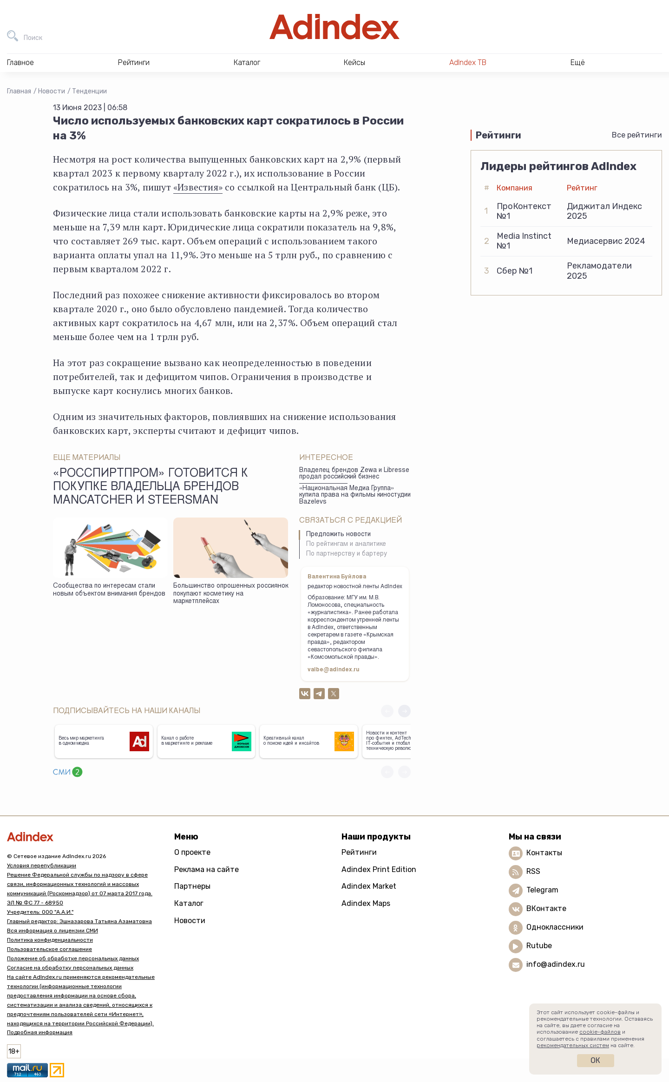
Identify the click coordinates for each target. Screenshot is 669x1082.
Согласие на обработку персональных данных (70, 967)
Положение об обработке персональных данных (73, 958)
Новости (51, 91)
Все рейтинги (637, 135)
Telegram (542, 889)
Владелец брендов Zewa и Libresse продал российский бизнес (354, 474)
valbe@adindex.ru (334, 670)
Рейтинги (359, 852)
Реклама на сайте (206, 869)
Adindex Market (368, 886)
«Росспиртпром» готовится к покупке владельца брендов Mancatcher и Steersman (150, 487)
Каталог (188, 903)
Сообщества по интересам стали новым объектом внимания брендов (109, 590)
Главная (19, 91)
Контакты (544, 852)
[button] (404, 711)
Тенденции (89, 91)
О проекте (192, 852)
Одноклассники (555, 927)
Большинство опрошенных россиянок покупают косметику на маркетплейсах (230, 594)
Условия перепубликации (41, 865)
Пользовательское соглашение (49, 949)
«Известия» (198, 187)
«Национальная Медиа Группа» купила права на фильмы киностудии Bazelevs (355, 495)
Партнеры (192, 886)
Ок (595, 1060)
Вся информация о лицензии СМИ (52, 930)
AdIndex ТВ (467, 62)
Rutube (539, 945)
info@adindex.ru (555, 964)
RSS (533, 871)
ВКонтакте (546, 908)
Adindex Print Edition (378, 869)
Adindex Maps (365, 903)
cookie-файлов (600, 1032)
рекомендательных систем (573, 1045)
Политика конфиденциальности (50, 940)
